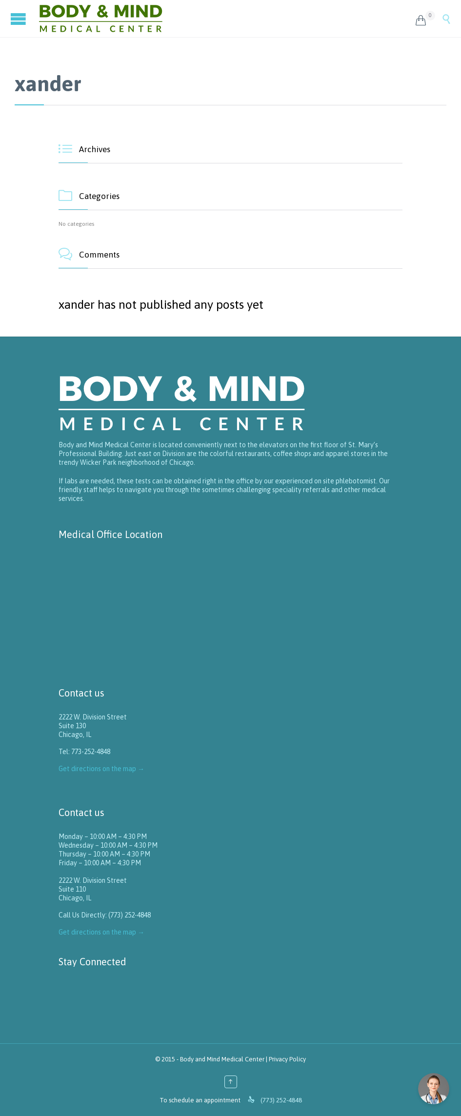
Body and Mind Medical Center (222, 1059)
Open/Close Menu (19, 18)
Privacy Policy (287, 1059)
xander (48, 83)
